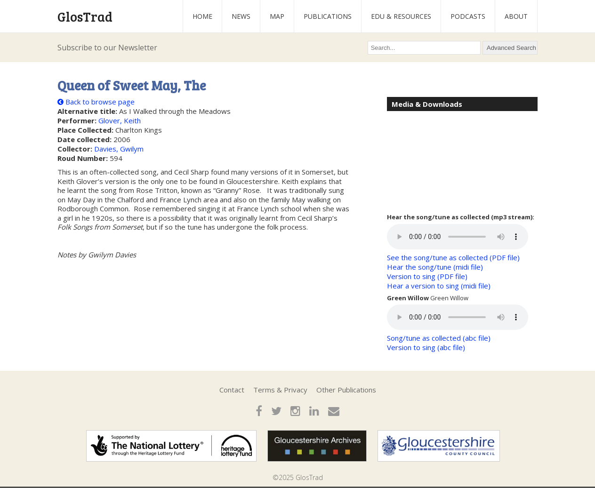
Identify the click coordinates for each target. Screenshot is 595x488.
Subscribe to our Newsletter (107, 47)
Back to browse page (96, 101)
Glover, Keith (119, 120)
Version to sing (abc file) (426, 347)
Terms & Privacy (280, 389)
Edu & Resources (401, 16)
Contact (231, 389)
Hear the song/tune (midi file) (435, 267)
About (516, 16)
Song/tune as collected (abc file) (438, 338)
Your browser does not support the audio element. (457, 236)
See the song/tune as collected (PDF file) (453, 257)
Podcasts (467, 16)
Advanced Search (511, 47)
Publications (328, 16)
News (241, 16)
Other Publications (346, 389)
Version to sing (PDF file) (427, 276)
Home (202, 16)
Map (277, 16)
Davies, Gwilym (119, 148)
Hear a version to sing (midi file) (438, 285)
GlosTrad (85, 16)
